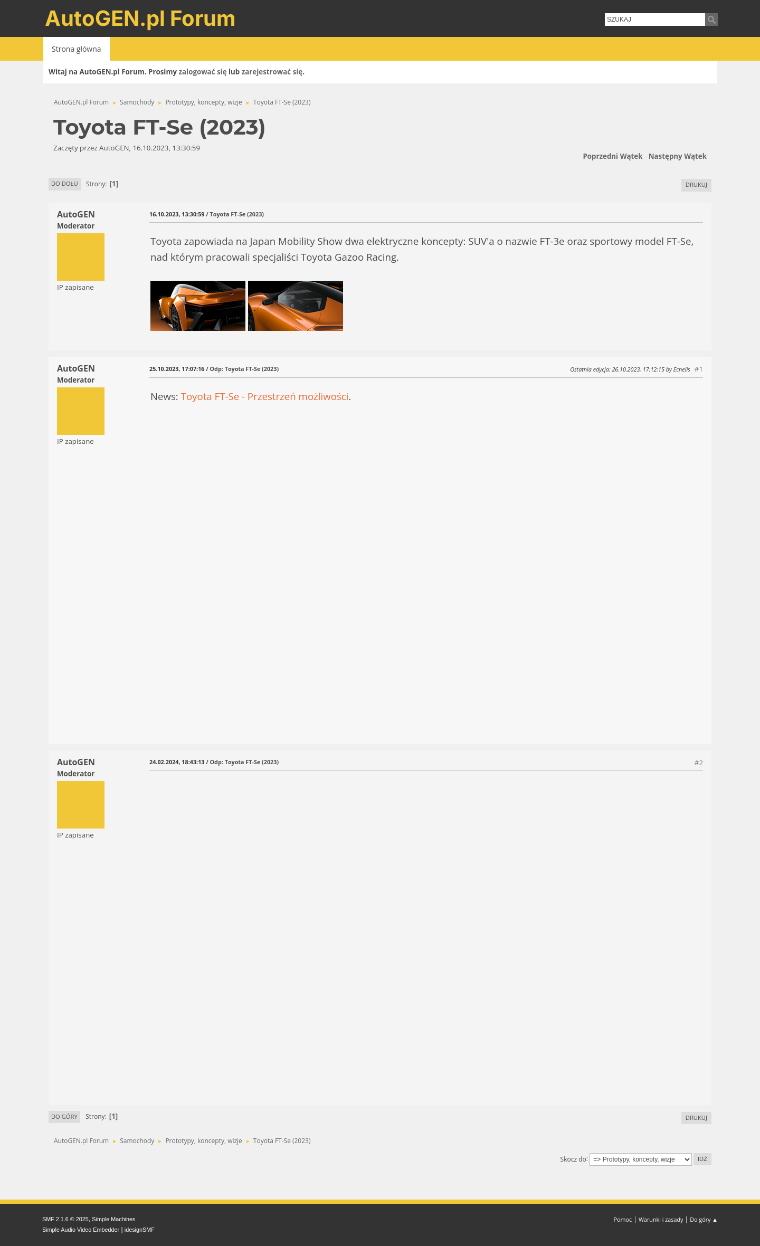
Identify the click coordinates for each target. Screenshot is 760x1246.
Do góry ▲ (704, 1219)
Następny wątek (678, 156)
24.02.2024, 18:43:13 (176, 762)
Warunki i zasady (661, 1219)
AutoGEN (76, 214)
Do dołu (64, 183)
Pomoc (623, 1219)
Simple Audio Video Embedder (80, 1229)
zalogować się (203, 72)
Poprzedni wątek (612, 156)
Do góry (64, 1116)
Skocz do (573, 1158)
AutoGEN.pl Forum (140, 18)
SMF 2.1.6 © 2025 (65, 1219)
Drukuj (696, 184)
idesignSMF (140, 1229)
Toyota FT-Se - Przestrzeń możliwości (265, 396)
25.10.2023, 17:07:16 (176, 369)
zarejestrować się (272, 72)
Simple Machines (113, 1219)
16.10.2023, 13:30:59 (176, 214)
